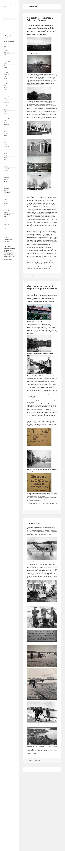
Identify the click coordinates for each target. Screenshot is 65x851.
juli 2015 (5, 218)
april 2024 (5, 93)
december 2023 (6, 100)
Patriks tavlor (6, 228)
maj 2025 (5, 69)
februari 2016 (6, 205)
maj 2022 (5, 135)
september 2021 (7, 150)
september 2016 (7, 192)
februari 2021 (6, 162)
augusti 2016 (6, 194)
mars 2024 (6, 94)
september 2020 (7, 172)
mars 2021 (6, 161)
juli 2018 (5, 181)
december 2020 (6, 166)
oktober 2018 (6, 179)
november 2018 (7, 177)
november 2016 (7, 188)
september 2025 (7, 61)
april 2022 (5, 137)
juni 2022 (5, 133)
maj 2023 (5, 113)
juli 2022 (5, 131)
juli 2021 (5, 153)
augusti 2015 (6, 216)
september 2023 (7, 105)
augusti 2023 (6, 107)
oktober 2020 (6, 170)
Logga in (5, 235)
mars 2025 (6, 72)
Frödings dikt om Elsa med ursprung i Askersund (8, 12)
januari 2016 (6, 207)
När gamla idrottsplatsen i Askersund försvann (40, 19)
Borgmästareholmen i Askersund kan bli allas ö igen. (9, 31)
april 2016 (5, 201)
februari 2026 (6, 52)
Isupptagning (33, 523)
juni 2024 (5, 89)
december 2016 (6, 186)
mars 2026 (6, 50)
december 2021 (6, 144)
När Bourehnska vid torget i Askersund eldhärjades (9, 36)
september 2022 (7, 127)
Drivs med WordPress (31, 769)
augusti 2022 (6, 129)
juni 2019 (5, 173)
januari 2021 (6, 164)
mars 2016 (6, 203)
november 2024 (7, 80)
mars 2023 (6, 116)
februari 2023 (6, 118)
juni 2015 (5, 219)
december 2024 (6, 78)
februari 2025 (6, 74)
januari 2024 (6, 98)
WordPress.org (6, 241)
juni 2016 (5, 197)
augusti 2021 (6, 151)
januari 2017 (6, 184)
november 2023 (7, 102)
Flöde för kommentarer (8, 239)
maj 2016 (5, 199)
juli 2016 (5, 196)
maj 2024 (5, 91)
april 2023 (5, 115)
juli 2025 (5, 65)
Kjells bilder (6, 227)
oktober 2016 (6, 190)
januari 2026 (6, 54)
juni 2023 (5, 111)
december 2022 (6, 122)
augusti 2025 (6, 63)
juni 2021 (5, 155)
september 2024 (7, 83)
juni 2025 (5, 67)
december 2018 (6, 175)
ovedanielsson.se (9, 5)
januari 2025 (6, 76)
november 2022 (7, 124)
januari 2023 (6, 120)
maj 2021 (5, 157)
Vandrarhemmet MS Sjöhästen (9, 26)
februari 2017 (6, 183)
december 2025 (6, 56)
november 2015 (7, 210)
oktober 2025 (6, 59)
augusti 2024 (6, 85)
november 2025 (7, 58)
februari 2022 (6, 140)
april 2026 (5, 48)
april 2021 (5, 159)
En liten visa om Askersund (9, 33)
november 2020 (7, 168)
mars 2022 (6, 139)
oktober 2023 (6, 104)
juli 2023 (5, 109)
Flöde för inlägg (6, 237)
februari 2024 (6, 96)
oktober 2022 (6, 126)
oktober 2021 (6, 148)
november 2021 (7, 146)
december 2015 (6, 208)
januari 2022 (6, 142)
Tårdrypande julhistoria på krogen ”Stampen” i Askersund (42, 287)
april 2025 (5, 70)
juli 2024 (5, 87)
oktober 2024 (6, 81)
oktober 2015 (6, 212)
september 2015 (7, 214)
